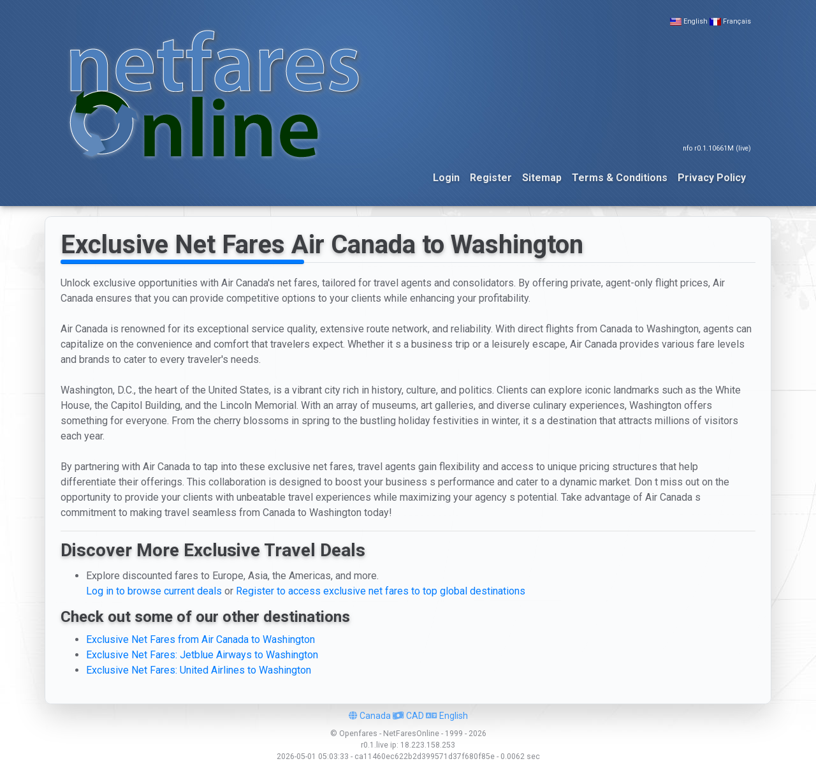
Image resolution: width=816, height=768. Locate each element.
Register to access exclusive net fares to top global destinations (380, 591)
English (695, 21)
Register (491, 178)
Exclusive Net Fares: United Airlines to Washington (198, 670)
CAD (408, 716)
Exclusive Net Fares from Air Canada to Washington (200, 639)
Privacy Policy (712, 178)
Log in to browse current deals (154, 591)
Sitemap (542, 178)
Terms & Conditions (619, 178)
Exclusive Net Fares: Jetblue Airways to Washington (202, 655)
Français (737, 21)
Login (446, 178)
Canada (370, 716)
